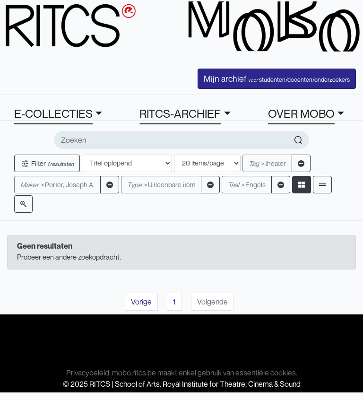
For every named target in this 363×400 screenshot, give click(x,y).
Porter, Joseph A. (57, 185)
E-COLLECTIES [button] (53, 113)
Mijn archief (277, 78)
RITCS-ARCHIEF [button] (180, 113)
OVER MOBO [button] (301, 113)
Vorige (141, 301)
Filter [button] (47, 163)
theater (267, 163)
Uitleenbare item (161, 185)
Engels (247, 185)
